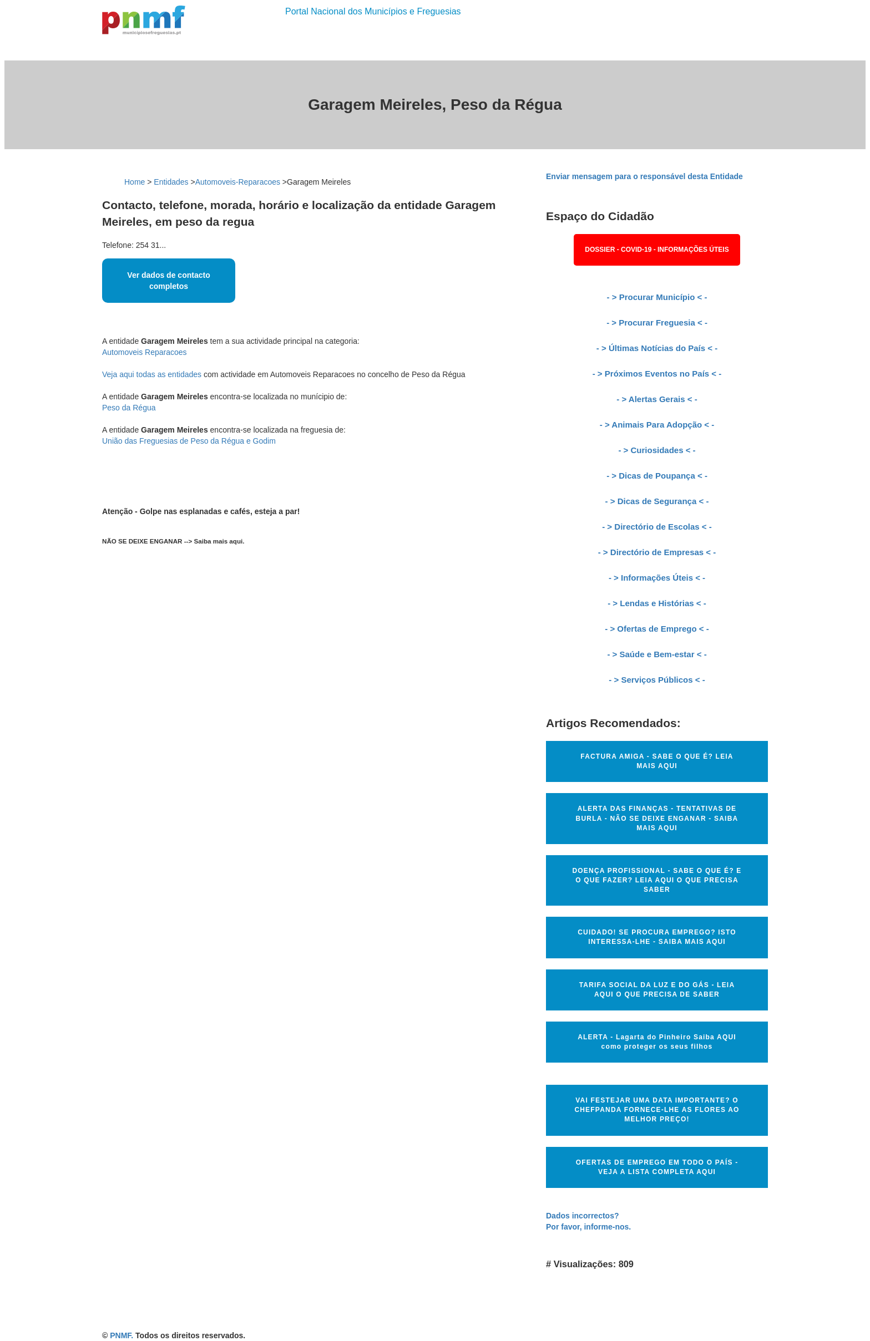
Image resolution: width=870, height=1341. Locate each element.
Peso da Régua (129, 407)
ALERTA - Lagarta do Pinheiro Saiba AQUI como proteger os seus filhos (657, 1041)
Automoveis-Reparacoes (237, 181)
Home (134, 181)
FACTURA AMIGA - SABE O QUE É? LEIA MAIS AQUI (656, 761)
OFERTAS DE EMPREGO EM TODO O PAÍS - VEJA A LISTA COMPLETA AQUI (657, 1167)
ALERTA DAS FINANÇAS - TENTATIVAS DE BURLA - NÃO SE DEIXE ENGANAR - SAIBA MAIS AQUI (657, 818)
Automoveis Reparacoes (144, 352)
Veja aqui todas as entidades (151, 374)
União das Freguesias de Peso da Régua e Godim (189, 440)
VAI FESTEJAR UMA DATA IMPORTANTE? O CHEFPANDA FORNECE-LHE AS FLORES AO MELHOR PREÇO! (656, 1109)
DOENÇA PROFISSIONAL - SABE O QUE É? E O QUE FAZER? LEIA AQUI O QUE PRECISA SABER (656, 880)
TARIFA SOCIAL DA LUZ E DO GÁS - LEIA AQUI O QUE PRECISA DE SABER (657, 989)
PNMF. (121, 1335)
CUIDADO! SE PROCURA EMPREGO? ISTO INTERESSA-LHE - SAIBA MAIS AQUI (657, 937)
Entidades (171, 181)
